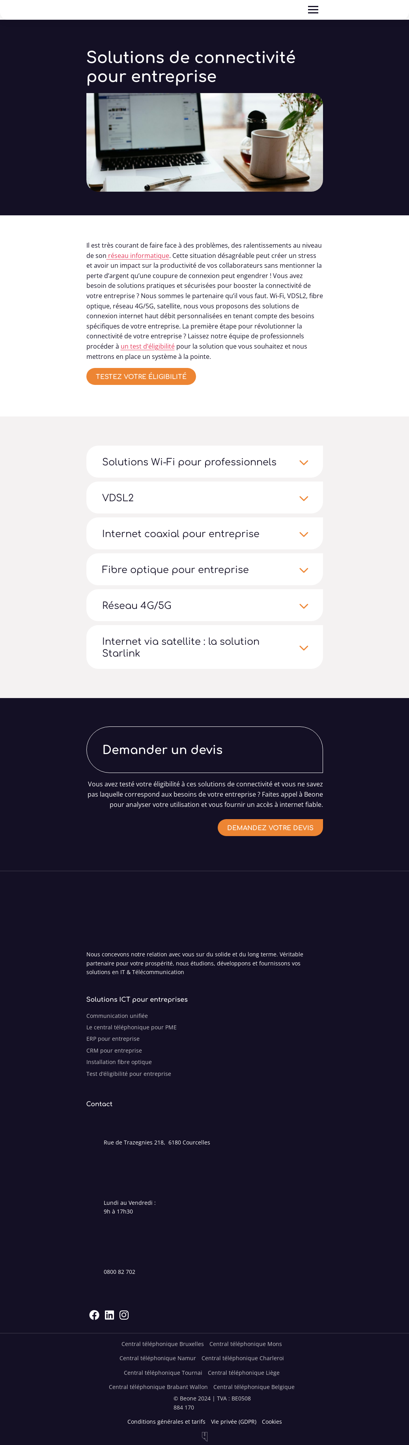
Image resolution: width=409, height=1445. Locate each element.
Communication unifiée (117, 1015)
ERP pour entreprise (113, 1038)
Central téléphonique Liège (244, 1372)
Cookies (272, 1421)
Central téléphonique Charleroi (243, 1358)
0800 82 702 (119, 1271)
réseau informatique (137, 255)
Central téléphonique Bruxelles (162, 1344)
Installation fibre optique (119, 1062)
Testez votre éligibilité (141, 376)
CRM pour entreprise (114, 1050)
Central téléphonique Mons (245, 1344)
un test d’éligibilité (148, 346)
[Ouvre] (313, 10)
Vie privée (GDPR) (233, 1421)
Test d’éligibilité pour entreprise (128, 1073)
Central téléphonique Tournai (163, 1372)
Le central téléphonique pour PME (131, 1027)
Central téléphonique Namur (158, 1358)
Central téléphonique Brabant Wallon (158, 1387)
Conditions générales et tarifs (166, 1421)
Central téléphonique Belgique (254, 1387)
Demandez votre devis (270, 827)
